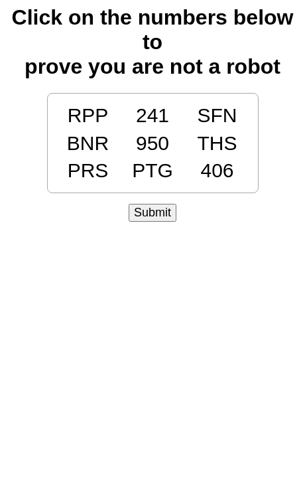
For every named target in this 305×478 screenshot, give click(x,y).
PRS (88, 170)
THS (217, 143)
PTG (152, 170)
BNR (88, 143)
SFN (217, 115)
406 (216, 170)
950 (152, 143)
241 (152, 115)
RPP (88, 115)
